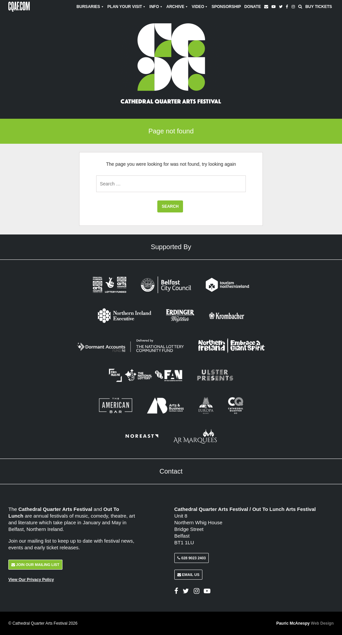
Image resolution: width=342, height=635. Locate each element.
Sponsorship (226, 6)
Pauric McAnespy (305, 623)
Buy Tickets (318, 6)
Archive (177, 6)
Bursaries (90, 6)
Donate (252, 6)
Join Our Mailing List (35, 565)
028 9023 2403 (191, 558)
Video (200, 6)
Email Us (188, 575)
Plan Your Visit (127, 6)
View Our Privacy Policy (31, 579)
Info (156, 6)
